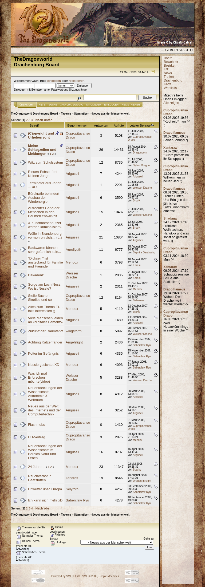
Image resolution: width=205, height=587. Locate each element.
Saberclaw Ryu (142, 345)
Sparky (137, 469)
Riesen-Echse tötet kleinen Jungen (42, 174)
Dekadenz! (36, 275)
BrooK (136, 200)
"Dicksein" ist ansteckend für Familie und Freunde (45, 262)
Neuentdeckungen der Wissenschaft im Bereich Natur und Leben (45, 452)
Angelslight (74, 342)
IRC (166, 69)
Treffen (169, 77)
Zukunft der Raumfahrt (45, 331)
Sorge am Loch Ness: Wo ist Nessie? (44, 286)
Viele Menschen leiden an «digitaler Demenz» (45, 320)
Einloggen (111, 104)
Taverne (66, 113)
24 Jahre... (36, 467)
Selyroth (72, 489)
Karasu (137, 265)
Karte (168, 84)
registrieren (76, 80)
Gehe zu (148, 538)
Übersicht (26, 104)
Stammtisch (81, 113)
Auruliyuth (73, 250)
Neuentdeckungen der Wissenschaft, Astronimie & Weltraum (45, 394)
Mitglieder (93, 104)
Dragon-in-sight (142, 480)
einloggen (54, 80)
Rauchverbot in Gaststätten (39, 478)
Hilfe (42, 104)
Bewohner (171, 62)
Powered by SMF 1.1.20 (65, 576)
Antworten (101, 125)
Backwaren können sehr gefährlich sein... (44, 250)
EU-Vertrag (36, 437)
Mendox (72, 262)
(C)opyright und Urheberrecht (41, 135)
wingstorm (73, 331)
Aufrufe (119, 125)
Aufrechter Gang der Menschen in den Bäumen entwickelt (44, 212)
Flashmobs (36, 425)
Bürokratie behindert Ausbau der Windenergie (43, 198)
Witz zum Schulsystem (45, 162)
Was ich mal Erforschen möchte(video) (39, 377)
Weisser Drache (142, 187)
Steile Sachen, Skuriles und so (40, 298)
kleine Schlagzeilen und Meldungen (42, 150)
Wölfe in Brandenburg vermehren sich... (45, 236)
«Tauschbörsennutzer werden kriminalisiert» (45, 225)
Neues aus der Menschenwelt (111, 113)
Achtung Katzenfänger (45, 342)
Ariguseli (72, 174)
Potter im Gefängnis (43, 353)
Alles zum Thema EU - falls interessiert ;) (45, 309)
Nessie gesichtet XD (43, 365)
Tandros (72, 478)
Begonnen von (77, 125)
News (168, 73)
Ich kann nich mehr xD (45, 500)
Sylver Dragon (141, 165)
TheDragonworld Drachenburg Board (34, 113)
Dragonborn (140, 152)
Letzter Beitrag (141, 125)
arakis (136, 311)
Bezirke (169, 65)
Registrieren (131, 104)
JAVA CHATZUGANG (71, 104)
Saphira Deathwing (144, 252)
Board (168, 58)
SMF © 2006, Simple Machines (100, 576)
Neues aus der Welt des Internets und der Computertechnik (44, 410)
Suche (53, 104)
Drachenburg (173, 80)
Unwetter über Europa (45, 489)
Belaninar (138, 300)
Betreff (34, 125)
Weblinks (170, 88)
